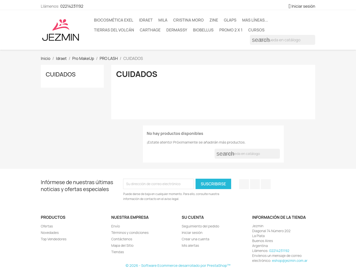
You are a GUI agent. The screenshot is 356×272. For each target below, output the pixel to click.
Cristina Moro (188, 20)
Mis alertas (190, 245)
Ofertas (47, 226)
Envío (115, 226)
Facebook (244, 184)
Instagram (266, 184)
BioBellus (203, 30)
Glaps (230, 20)
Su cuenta (193, 217)
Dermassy (176, 30)
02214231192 (71, 6)
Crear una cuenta (195, 239)
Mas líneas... (255, 20)
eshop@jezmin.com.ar (290, 260)
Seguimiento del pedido (200, 226)
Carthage (150, 30)
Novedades (50, 232)
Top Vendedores (54, 239)
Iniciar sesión (192, 232)
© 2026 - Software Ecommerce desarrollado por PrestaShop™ (178, 265)
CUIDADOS (61, 74)
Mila (163, 20)
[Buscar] (282, 40)
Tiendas (117, 251)
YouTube (255, 184)
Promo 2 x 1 (231, 30)
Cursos (256, 30)
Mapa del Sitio (122, 245)
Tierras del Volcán (114, 30)
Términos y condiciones (130, 232)
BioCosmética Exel (113, 20)
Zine (213, 20)
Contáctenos (121, 239)
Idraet (146, 20)
